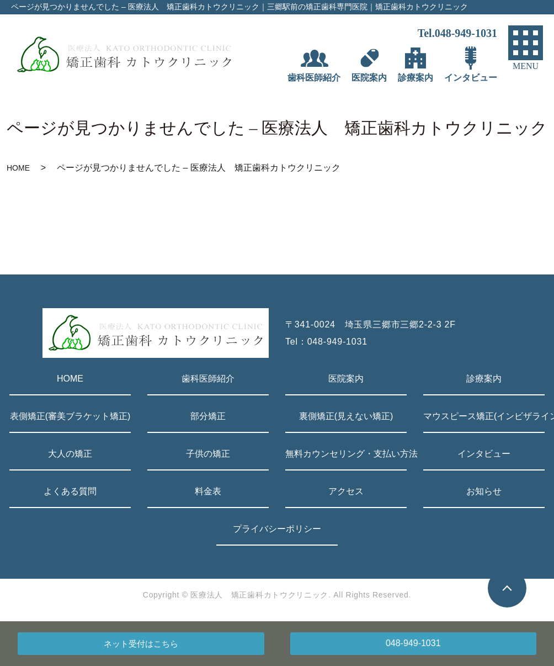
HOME (18, 167)
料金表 (208, 491)
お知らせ (484, 491)
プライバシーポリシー (277, 528)
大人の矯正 (70, 453)
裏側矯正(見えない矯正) (346, 416)
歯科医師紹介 (208, 378)
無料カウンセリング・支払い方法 (346, 453)
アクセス (346, 491)
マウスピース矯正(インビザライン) (484, 416)
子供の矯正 (208, 453)
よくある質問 (70, 491)
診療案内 (484, 378)
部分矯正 (208, 416)
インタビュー (483, 453)
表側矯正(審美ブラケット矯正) (70, 416)
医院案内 (346, 378)
